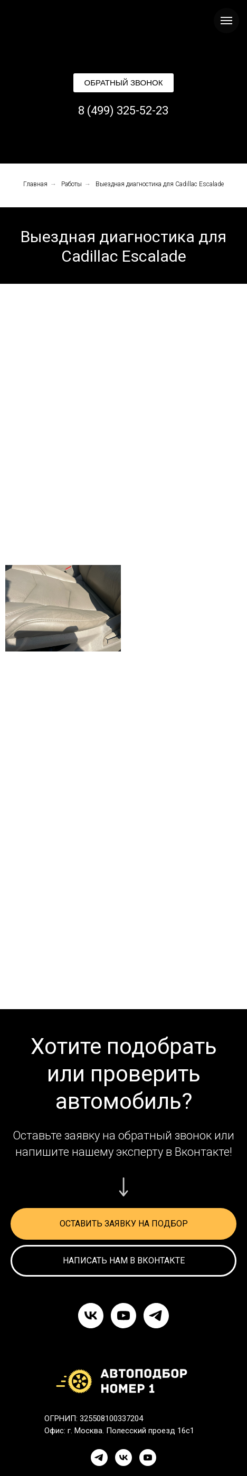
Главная (35, 184)
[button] (123, 82)
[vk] (90, 1315)
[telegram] (156, 1315)
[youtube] (123, 1315)
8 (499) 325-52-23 (123, 110)
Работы (71, 184)
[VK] (123, 1457)
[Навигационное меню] (226, 20)
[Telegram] (99, 1457)
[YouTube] (147, 1457)
